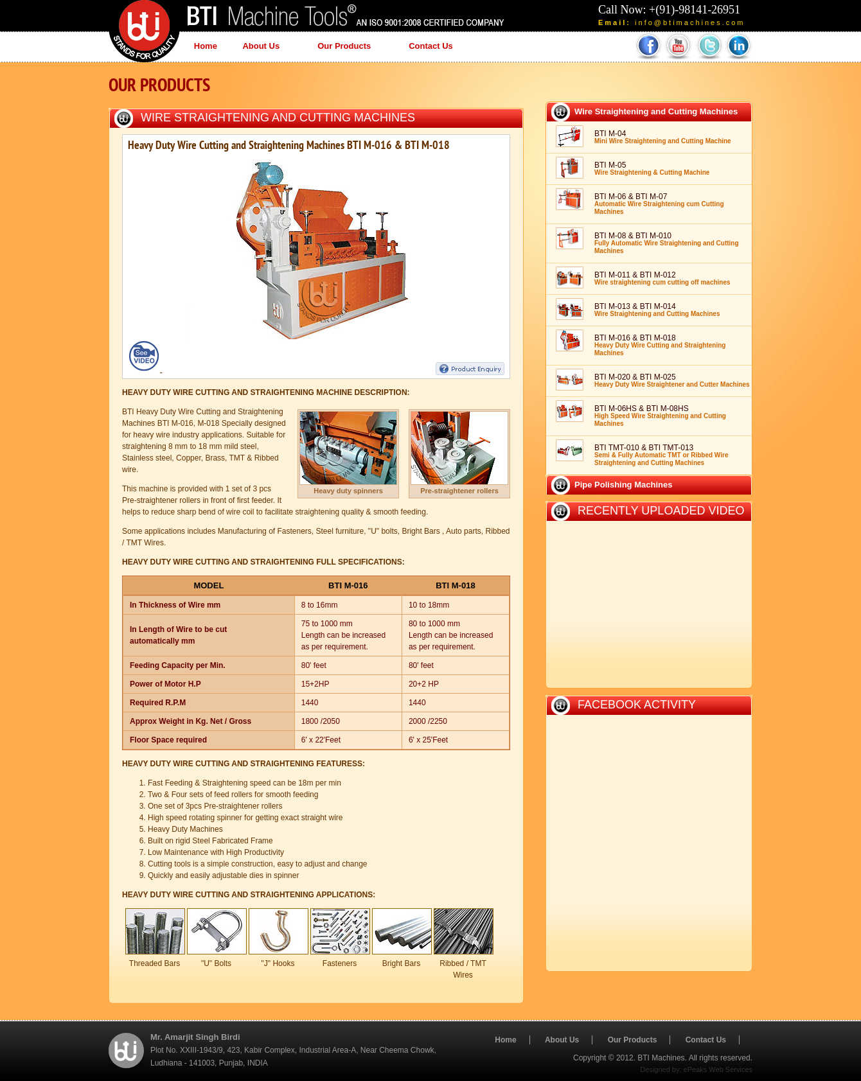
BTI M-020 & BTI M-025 (672, 380)
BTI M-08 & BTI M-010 (666, 242)
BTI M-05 (651, 168)
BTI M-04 (662, 137)
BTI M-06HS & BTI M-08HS (660, 415)
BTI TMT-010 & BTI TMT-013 (661, 454)
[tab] (649, 111)
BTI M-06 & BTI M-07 (659, 203)
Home (205, 46)
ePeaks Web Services (718, 1069)
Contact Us (431, 46)
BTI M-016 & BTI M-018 (659, 344)
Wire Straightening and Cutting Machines (278, 117)
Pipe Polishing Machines (623, 484)
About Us (264, 47)
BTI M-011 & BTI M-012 (662, 278)
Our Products (347, 47)
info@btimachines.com (690, 22)
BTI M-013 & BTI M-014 (657, 309)
